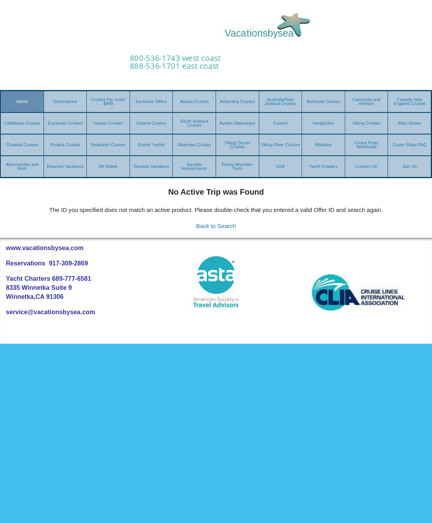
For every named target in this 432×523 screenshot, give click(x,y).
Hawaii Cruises (108, 123)
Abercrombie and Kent (21, 166)
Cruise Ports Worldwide (367, 144)
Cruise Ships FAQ (409, 144)
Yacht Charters (323, 166)
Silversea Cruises (194, 144)
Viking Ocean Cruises (237, 144)
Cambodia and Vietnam (366, 101)
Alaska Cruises (194, 101)
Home (22, 101)
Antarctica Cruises (237, 101)
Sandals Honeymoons (194, 166)
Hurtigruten (323, 123)
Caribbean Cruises (22, 123)
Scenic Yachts (151, 144)
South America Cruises (194, 123)
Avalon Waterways (237, 123)
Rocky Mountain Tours (237, 166)
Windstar (323, 144)
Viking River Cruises (280, 144)
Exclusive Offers (151, 101)
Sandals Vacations (151, 166)
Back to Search (216, 226)
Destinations (65, 101)
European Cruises (65, 123)
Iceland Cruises (151, 123)
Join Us (409, 166)
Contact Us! (366, 166)
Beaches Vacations (65, 166)
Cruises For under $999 (108, 101)
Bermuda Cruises (323, 101)
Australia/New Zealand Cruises (280, 101)
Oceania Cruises (22, 144)
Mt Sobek (108, 166)
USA (280, 166)
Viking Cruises (366, 123)
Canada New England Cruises (409, 101)
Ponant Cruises (65, 144)
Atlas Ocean (409, 123)
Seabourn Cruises (108, 144)
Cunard (280, 123)
